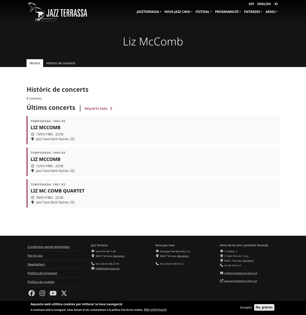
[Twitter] (64, 294)
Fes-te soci (35, 255)
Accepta (246, 308)
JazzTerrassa (148, 12)
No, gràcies (264, 308)
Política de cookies (41, 282)
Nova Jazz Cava (177, 12)
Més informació (155, 310)
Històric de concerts (60, 63)
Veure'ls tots (99, 108)
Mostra (35, 63)
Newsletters (36, 264)
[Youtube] (53, 294)
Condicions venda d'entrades (49, 247)
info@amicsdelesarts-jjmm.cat (240, 273)
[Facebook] (32, 294)
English (264, 4)
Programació (227, 12)
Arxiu (271, 12)
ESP (251, 4)
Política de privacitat (42, 273)
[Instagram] (42, 294)
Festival (203, 12)
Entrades (252, 12)
